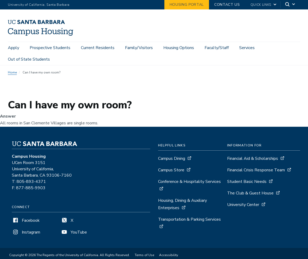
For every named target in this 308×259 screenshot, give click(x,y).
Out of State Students (29, 59)
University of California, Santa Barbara (39, 5)
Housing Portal (187, 4)
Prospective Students (50, 48)
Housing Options (178, 48)
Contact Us (227, 4)
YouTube (74, 232)
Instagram (26, 232)
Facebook (26, 220)
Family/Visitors (139, 48)
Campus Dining (171, 158)
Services (247, 48)
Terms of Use (144, 255)
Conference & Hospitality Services (189, 181)
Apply (13, 48)
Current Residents (97, 48)
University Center (243, 205)
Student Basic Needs (247, 181)
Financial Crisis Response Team (256, 170)
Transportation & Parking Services (189, 219)
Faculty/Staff (217, 48)
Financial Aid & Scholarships (252, 158)
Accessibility (168, 255)
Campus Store (171, 170)
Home (12, 72)
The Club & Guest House (250, 193)
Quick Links (260, 5)
